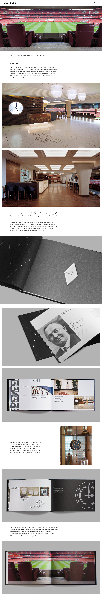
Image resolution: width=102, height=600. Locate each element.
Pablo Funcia (9, 3)
